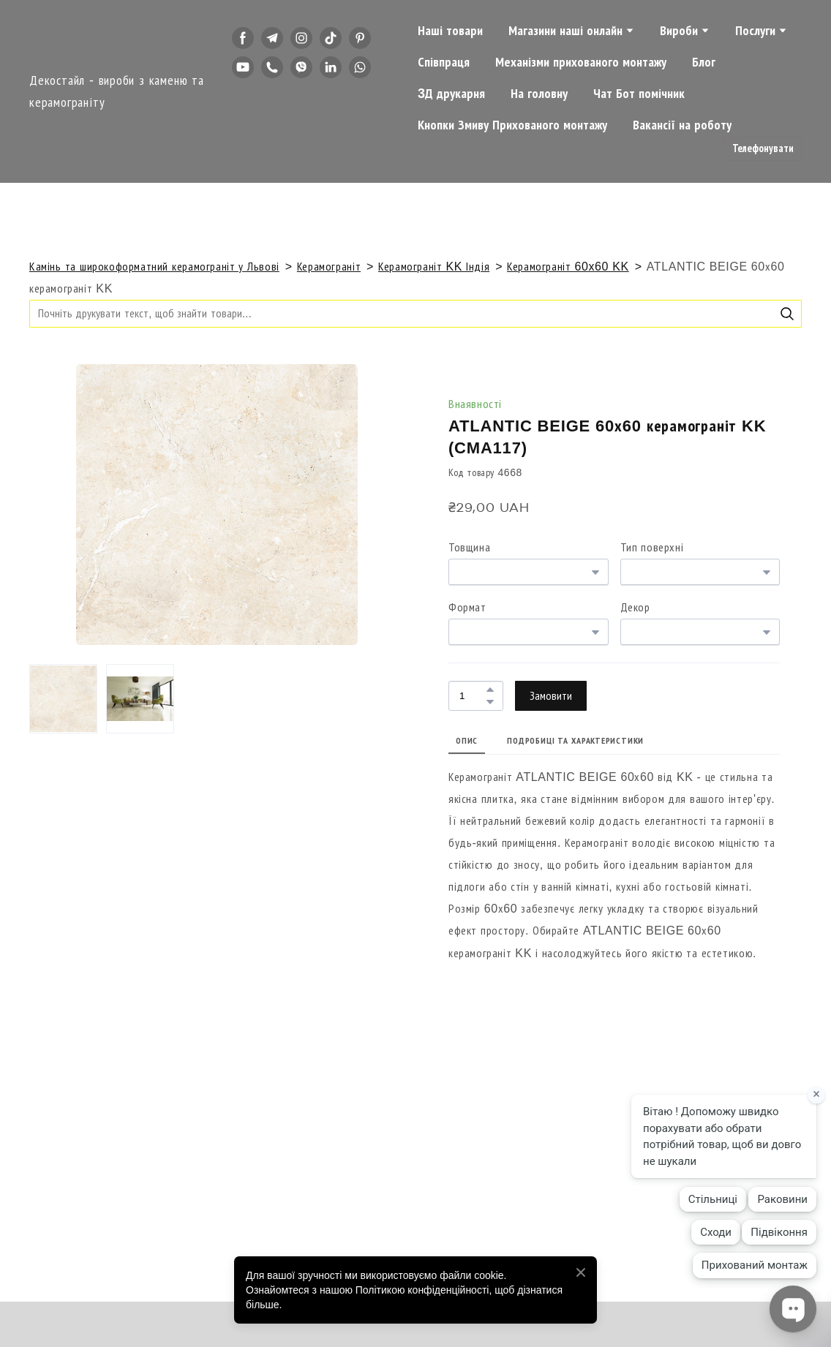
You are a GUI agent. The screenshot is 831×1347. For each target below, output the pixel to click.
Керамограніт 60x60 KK (568, 266)
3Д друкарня (451, 93)
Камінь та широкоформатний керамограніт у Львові (154, 266)
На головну (539, 93)
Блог (703, 62)
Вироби (679, 30)
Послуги (755, 30)
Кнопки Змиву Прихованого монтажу (512, 125)
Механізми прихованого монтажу (580, 62)
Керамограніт (329, 266)
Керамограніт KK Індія (433, 266)
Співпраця (444, 62)
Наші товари (450, 30)
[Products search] (415, 313)
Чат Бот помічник (639, 93)
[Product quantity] (472, 695)
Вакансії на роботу (682, 125)
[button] (243, 38)
